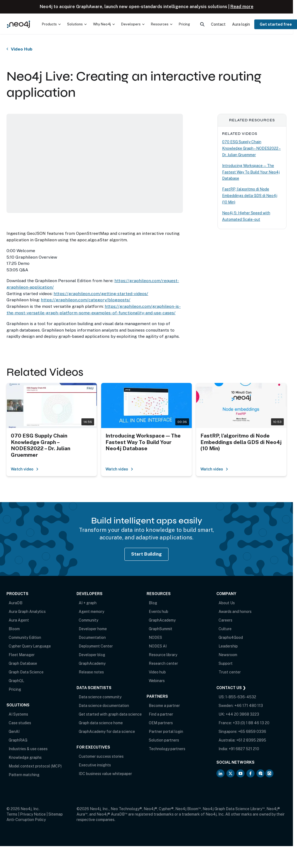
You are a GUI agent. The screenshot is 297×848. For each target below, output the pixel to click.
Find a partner (161, 714)
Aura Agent (19, 620)
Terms (11, 814)
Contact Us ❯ (231, 688)
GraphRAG (18, 740)
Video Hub (21, 49)
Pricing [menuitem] (184, 24)
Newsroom (228, 655)
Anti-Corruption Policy (26, 819)
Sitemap (55, 814)
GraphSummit (160, 629)
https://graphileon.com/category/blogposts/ (85, 299)
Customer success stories (101, 756)
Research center (163, 663)
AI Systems (18, 714)
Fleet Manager (22, 655)
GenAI (14, 731)
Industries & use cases (28, 749)
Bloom (14, 629)
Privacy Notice (33, 814)
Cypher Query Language (30, 646)
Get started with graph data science (110, 714)
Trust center (230, 672)
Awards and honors (235, 611)
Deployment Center (96, 646)
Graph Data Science (26, 672)
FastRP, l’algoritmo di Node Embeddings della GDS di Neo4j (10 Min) (249, 195)
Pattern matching (24, 775)
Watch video (25, 469)
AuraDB (15, 603)
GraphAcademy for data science (107, 731)
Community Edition (25, 637)
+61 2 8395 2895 (251, 740)
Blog (153, 603)
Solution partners (164, 740)
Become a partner (164, 705)
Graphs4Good (231, 637)
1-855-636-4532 (240, 697)
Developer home (93, 629)
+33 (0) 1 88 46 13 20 (251, 723)
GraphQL (16, 681)
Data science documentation (104, 705)
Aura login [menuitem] (241, 24)
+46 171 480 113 (248, 705)
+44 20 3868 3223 (242, 714)
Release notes (91, 672)
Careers (225, 620)
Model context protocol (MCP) (35, 766)
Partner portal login (166, 731)
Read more (241, 6)
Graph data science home (101, 723)
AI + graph (88, 603)
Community (88, 620)
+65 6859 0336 (252, 731)
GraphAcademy (92, 663)
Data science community (100, 697)
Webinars (157, 681)
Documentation (92, 637)
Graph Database (23, 663)
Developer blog (92, 655)
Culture (225, 629)
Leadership (228, 646)
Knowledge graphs (25, 757)
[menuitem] (51, 24)
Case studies (20, 723)
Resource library (163, 655)
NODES (155, 637)
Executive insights (95, 765)
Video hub (157, 672)
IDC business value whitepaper (105, 774)
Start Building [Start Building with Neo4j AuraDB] (146, 554)
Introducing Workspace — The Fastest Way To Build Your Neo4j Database (251, 172)
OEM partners (161, 723)
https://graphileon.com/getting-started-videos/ (101, 293)
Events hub (158, 611)
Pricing (15, 689)
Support (226, 663)
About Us (227, 603)
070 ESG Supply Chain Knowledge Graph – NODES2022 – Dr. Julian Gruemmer (251, 148)
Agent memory (91, 611)
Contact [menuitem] (218, 24)
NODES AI (158, 646)
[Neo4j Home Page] (18, 24)
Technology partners (167, 749)
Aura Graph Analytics (27, 611)
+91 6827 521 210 (244, 749)
